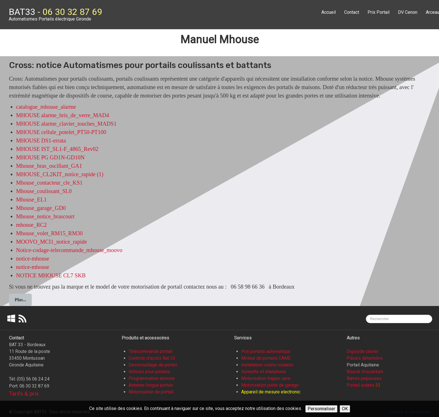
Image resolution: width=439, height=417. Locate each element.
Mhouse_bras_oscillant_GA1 (49, 166)
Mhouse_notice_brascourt (45, 216)
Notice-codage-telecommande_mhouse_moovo (69, 250)
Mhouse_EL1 (31, 199)
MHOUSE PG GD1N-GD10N (50, 157)
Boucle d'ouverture (365, 371)
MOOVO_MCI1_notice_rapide (51, 242)
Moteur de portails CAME (266, 358)
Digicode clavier (362, 351)
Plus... (20, 299)
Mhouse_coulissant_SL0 (44, 191)
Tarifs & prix (24, 393)
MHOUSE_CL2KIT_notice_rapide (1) (60, 174)
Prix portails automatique (265, 351)
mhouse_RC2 (31, 225)
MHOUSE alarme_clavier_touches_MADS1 (66, 124)
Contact (351, 12)
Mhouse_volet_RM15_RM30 (49, 233)
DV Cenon (407, 12)
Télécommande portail (150, 351)
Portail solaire (360, 385)
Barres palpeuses (364, 378)
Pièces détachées (365, 358)
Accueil (328, 12)
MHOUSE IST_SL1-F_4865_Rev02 (57, 149)
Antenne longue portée (151, 385)
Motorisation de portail (151, 392)
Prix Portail (378, 12)
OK (345, 408)
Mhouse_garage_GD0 (41, 208)
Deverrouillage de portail (153, 365)
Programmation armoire (152, 378)
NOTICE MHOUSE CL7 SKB (51, 275)
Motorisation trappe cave (265, 378)
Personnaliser (321, 408)
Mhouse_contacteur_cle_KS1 (49, 183)
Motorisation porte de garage (270, 385)
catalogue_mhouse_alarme (46, 107)
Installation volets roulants (267, 365)
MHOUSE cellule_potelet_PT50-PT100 (61, 132)
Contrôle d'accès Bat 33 (152, 358)
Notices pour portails (149, 371)
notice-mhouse (32, 258)
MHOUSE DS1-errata (41, 140)
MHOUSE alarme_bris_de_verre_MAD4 (62, 115)
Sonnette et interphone (263, 371)
